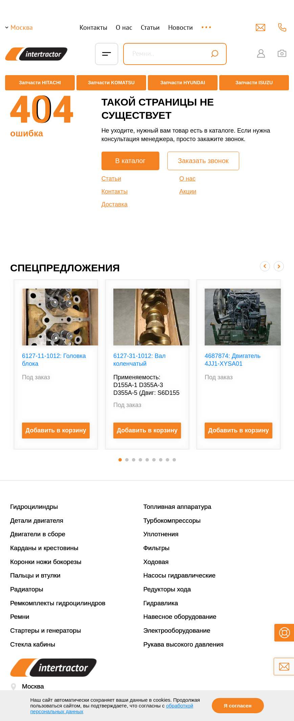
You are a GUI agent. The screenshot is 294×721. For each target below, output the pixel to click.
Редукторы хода (167, 584)
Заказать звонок (203, 155)
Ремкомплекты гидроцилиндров (58, 598)
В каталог (130, 155)
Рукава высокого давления (183, 639)
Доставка (114, 199)
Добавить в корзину (55, 425)
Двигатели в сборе (37, 529)
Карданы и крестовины (44, 542)
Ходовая (156, 556)
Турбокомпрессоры (172, 515)
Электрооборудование (176, 625)
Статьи (150, 27)
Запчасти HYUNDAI (183, 83)
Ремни (19, 611)
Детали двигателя (36, 515)
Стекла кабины (32, 639)
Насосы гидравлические (179, 570)
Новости (180, 27)
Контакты (93, 27)
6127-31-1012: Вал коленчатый (139, 354)
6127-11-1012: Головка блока (54, 354)
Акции (187, 186)
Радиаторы (26, 584)
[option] (56, 359)
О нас (124, 27)
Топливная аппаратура (177, 501)
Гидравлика (160, 598)
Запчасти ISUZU (256, 83)
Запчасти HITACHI (38, 83)
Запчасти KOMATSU (110, 83)
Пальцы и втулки (35, 570)
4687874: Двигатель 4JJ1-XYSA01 (233, 354)
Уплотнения (161, 529)
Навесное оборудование (180, 611)
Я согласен (238, 705)
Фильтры (156, 542)
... (206, 24)
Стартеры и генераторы (45, 625)
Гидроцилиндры (34, 501)
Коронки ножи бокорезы (46, 556)
